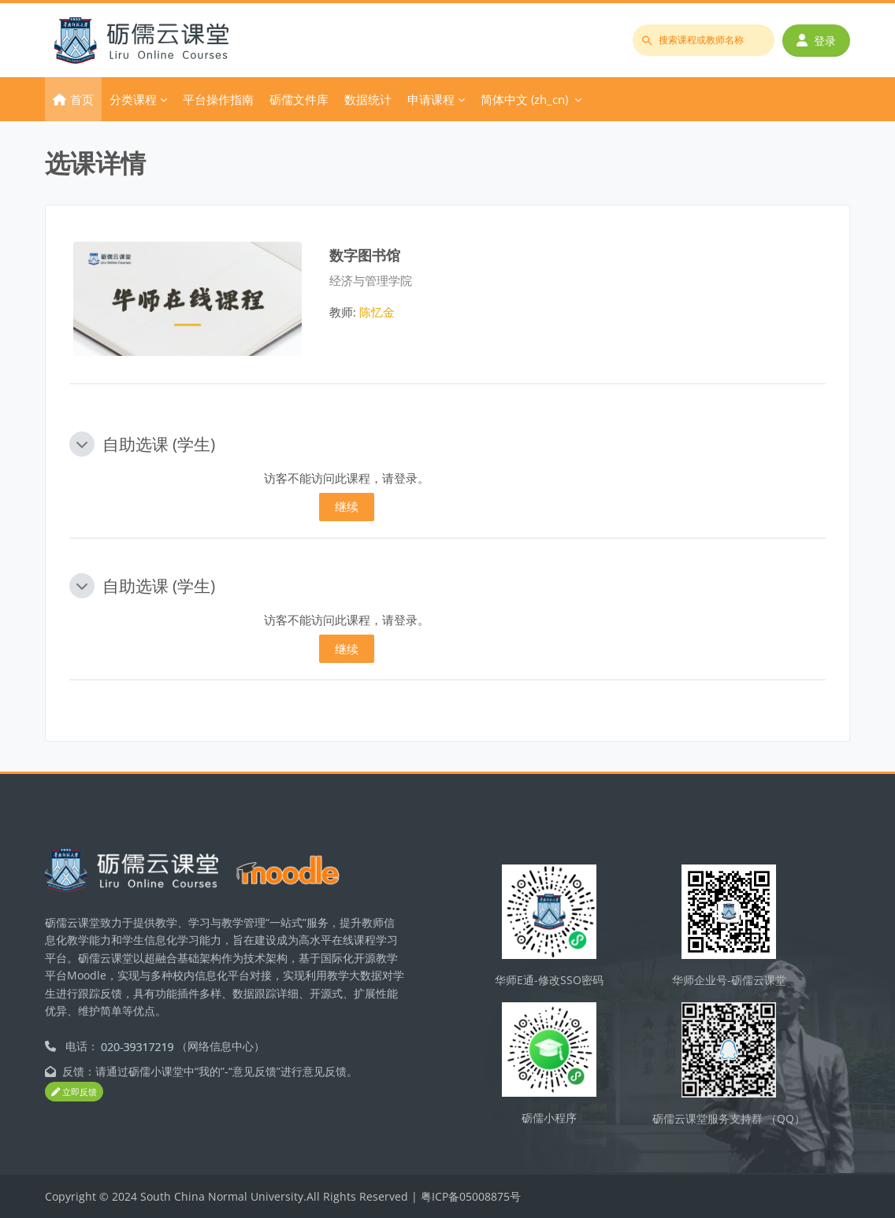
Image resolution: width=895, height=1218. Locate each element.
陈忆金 (377, 312)
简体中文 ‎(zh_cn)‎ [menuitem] (524, 99)
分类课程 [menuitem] (133, 99)
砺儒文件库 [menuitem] (299, 99)
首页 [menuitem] (82, 99)
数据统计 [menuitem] (368, 99)
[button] (82, 444)
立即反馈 (74, 1092)
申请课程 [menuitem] (431, 99)
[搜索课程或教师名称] (703, 40)
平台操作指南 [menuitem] (218, 99)
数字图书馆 (364, 255)
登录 (816, 40)
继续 (346, 506)
